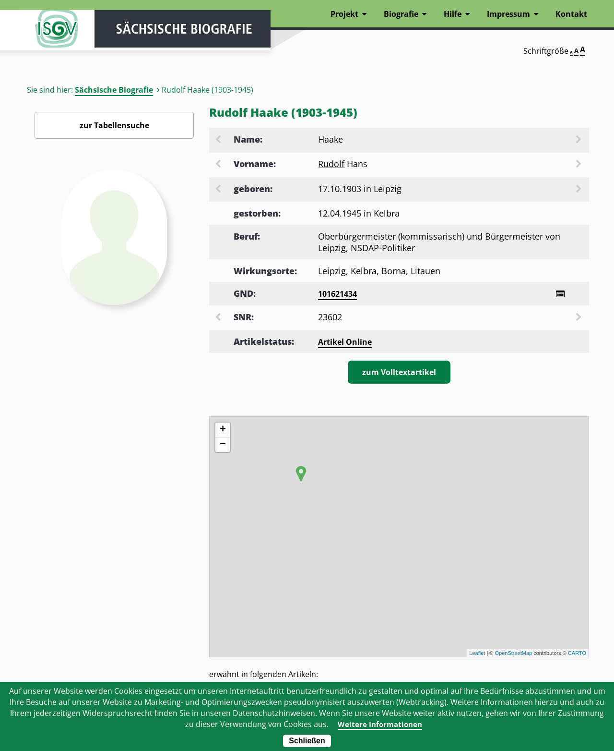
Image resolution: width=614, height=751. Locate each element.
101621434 (337, 294)
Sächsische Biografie (114, 90)
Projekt (344, 14)
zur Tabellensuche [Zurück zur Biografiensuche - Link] (114, 125)
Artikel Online (345, 343)
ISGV (48, 34)
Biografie (401, 14)
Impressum (508, 14)
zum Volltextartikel (399, 373)
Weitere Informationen (380, 724)
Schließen (307, 741)
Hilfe (452, 14)
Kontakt (571, 14)
